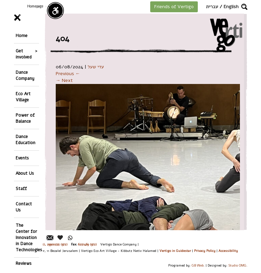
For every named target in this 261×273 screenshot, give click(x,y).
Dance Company (25, 75)
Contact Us (24, 207)
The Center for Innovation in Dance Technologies (27, 237)
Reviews (24, 263)
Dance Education (25, 140)
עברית (212, 6)
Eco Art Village (23, 97)
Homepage (35, 6)
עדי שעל (96, 67)
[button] (244, 7)
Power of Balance (25, 118)
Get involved (24, 54)
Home (22, 35)
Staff (21, 188)
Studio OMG (237, 265)
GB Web (198, 265)
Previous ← (68, 73)
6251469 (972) (87, 244)
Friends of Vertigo (174, 6)
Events (22, 158)
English (231, 6)
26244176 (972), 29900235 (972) (46, 244)
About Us (25, 173)
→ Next (64, 80)
